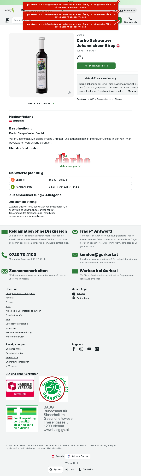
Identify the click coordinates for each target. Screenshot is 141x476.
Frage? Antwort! (96, 231)
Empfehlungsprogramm (17, 361)
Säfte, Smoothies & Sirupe (100, 99)
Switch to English (78, 456)
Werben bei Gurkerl (99, 270)
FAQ (8, 319)
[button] (127, 10)
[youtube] (89, 349)
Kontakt (9, 297)
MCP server (12, 366)
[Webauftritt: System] (55, 469)
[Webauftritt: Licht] (70, 469)
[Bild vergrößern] (69, 92)
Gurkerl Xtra (12, 357)
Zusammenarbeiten (28, 270)
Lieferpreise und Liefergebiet (20, 293)
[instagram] (81, 349)
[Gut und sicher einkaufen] (53, 389)
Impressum (11, 328)
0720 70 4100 (22, 254)
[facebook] (74, 349)
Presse (9, 302)
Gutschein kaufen (15, 353)
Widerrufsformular (15, 336)
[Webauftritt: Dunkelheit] (86, 469)
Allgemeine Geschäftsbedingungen (23, 310)
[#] (22, 418)
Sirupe (118, 99)
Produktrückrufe (14, 315)
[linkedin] (97, 349)
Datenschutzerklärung (17, 323)
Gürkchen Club (13, 348)
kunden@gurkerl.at (99, 254)
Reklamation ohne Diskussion (38, 231)
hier (60, 448)
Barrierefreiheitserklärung (19, 332)
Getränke (81, 99)
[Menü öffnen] (7, 20)
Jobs (8, 306)
